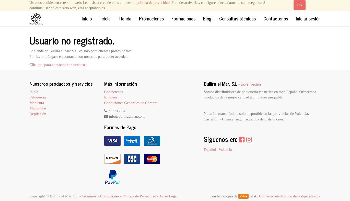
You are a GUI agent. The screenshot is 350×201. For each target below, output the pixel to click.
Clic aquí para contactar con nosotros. (58, 65)
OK (299, 5)
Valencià (225, 150)
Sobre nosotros (251, 84)
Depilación (37, 114)
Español (210, 150)
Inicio (33, 92)
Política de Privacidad (139, 196)
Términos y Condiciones (100, 196)
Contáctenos (113, 92)
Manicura (36, 103)
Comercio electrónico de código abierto (289, 196)
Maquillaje (37, 108)
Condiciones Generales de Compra (131, 103)
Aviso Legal (168, 196)
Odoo (243, 196)
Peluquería (37, 97)
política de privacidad (153, 3)
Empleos (111, 97)
